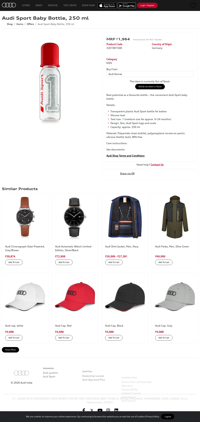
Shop (10, 24)
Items (19, 24)
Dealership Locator (93, 386)
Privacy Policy (152, 416)
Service (53, 5)
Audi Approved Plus (93, 390)
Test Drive (70, 5)
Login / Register (147, 5)
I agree (168, 416)
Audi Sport (49, 384)
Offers (30, 24)
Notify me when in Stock (150, 86)
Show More (10, 349)
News (38, 5)
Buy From (112, 69)
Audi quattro (50, 380)
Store (26, 5)
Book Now (88, 5)
